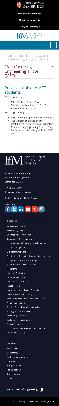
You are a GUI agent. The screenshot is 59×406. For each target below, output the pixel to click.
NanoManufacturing (16, 303)
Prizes (46, 59)
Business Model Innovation (19, 234)
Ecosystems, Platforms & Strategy (22, 260)
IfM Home (11, 56)
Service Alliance (14, 324)
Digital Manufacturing (16, 251)
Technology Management (18, 320)
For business (12, 361)
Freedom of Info (21, 198)
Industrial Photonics (16, 273)
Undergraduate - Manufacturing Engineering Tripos (28, 58)
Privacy (34, 198)
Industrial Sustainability (17, 281)
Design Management (16, 247)
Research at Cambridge (30, 13)
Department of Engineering (25, 389)
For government (14, 365)
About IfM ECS (13, 348)
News (9, 378)
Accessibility (18, 401)
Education (25, 56)
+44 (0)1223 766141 (13, 187)
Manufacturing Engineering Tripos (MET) (22, 71)
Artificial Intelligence (16, 226)
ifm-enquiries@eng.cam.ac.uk (18, 192)
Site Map (8, 198)
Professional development (19, 357)
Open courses (13, 374)
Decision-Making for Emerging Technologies (26, 243)
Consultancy (12, 352)
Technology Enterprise (17, 315)
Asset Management (15, 230)
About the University (29, 20)
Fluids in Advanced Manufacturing (22, 264)
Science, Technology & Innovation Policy (24, 307)
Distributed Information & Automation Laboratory (29, 256)
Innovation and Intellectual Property (23, 290)
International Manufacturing (19, 294)
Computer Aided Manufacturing (21, 239)
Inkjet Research (13, 286)
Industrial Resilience (16, 277)
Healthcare (12, 269)
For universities (14, 369)
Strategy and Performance (18, 311)
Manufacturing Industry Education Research (26, 298)
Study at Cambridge (29, 26)
